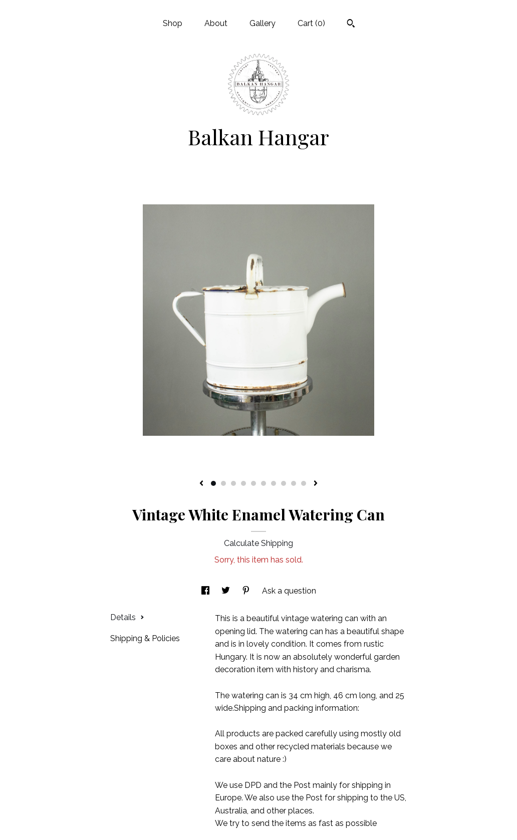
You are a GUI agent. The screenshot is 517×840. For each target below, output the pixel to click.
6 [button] (263, 483)
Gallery (262, 23)
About (215, 23)
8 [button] (283, 483)
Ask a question (289, 591)
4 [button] (243, 483)
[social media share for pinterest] (247, 591)
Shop (172, 23)
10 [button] (303, 483)
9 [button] (293, 483)
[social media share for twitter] (226, 591)
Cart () (311, 23)
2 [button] (223, 483)
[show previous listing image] (201, 483)
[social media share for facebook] (206, 591)
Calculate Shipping (258, 543)
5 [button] (253, 483)
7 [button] (273, 483)
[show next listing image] (315, 483)
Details (127, 617)
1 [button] (213, 483)
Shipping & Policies (145, 638)
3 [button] (233, 483)
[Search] (351, 24)
